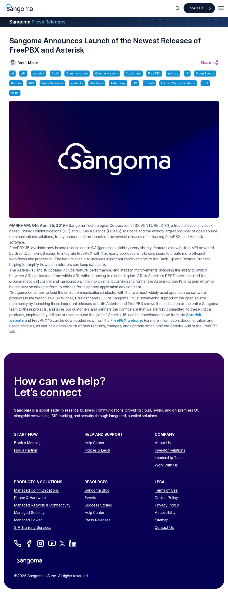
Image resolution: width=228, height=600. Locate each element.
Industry (173, 73)
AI (12, 73)
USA (205, 83)
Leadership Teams (170, 457)
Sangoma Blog (96, 490)
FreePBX (154, 73)
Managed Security (29, 512)
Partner (16, 83)
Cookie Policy (166, 497)
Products (76, 83)
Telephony (118, 83)
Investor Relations (170, 450)
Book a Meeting (27, 442)
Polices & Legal (97, 450)
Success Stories (98, 505)
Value (15, 93)
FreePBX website (126, 320)
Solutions (96, 83)
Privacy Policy (167, 505)
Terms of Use (166, 490)
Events (90, 497)
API (23, 73)
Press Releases (52, 83)
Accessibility (165, 512)
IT (187, 73)
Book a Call (196, 8)
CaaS (55, 73)
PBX (31, 83)
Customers (133, 73)
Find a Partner (25, 450)
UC (135, 83)
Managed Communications (36, 490)
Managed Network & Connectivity (42, 505)
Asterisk (38, 73)
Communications (106, 73)
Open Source (205, 73)
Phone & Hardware (30, 497)
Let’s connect (47, 392)
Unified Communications (178, 83)
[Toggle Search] (178, 8)
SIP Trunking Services (32, 527)
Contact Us (164, 527)
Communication (77, 73)
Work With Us (166, 465)
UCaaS (149, 83)
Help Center (94, 442)
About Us (163, 442)
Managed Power (28, 520)
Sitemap (161, 520)
